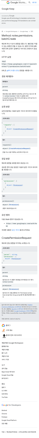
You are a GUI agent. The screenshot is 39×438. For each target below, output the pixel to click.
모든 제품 (4, 423)
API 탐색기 (5, 378)
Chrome (4, 414)
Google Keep (8, 9)
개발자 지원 (5, 356)
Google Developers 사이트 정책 (23, 311)
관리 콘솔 (4, 368)
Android (4, 410)
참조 (32, 31)
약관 (3, 432)
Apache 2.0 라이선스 (18, 309)
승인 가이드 (16, 230)
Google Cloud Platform (9, 420)
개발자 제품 (5, 350)
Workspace (18, 2)
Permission (18, 185)
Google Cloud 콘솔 (7, 375)
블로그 (4, 387)
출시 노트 (4, 353)
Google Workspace (11, 31)
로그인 (34, 2)
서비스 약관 (5, 359)
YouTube (5, 397)
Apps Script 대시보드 (8, 372)
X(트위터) (5, 394)
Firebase (4, 417)
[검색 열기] (29, 2)
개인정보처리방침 (11, 432)
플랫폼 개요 (5, 346)
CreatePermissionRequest (23, 129)
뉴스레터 (4, 390)
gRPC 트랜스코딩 (13, 71)
